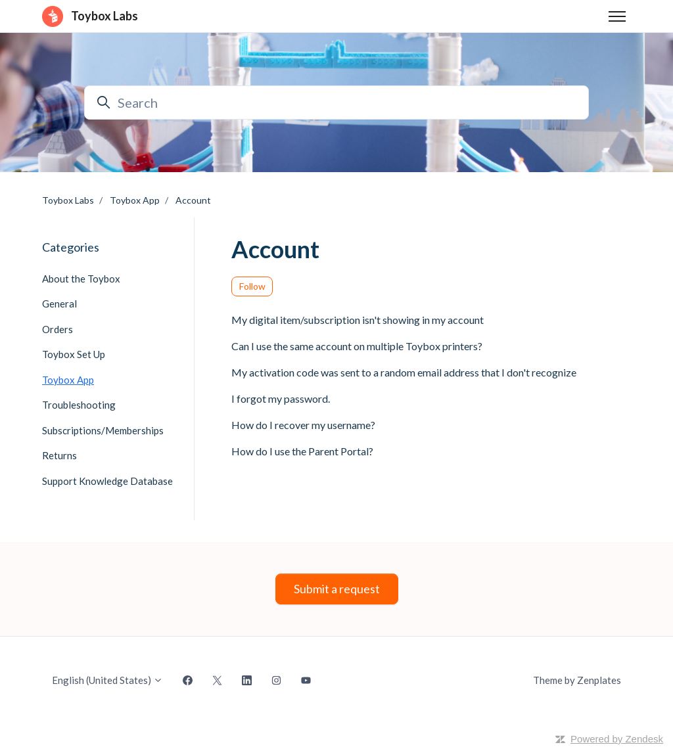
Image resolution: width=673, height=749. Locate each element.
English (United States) (107, 680)
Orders (57, 329)
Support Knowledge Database (107, 481)
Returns (59, 455)
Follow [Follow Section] (252, 286)
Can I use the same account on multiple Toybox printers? (356, 346)
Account (193, 200)
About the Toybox (81, 278)
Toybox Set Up (73, 354)
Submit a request (337, 588)
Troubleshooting (79, 405)
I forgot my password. (280, 398)
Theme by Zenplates (576, 679)
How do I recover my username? (303, 425)
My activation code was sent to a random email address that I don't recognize (403, 372)
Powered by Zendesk (616, 738)
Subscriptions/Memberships (103, 430)
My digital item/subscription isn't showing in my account (357, 319)
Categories (70, 247)
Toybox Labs (68, 200)
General (59, 303)
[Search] (336, 102)
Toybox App (135, 200)
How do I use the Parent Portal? (302, 451)
